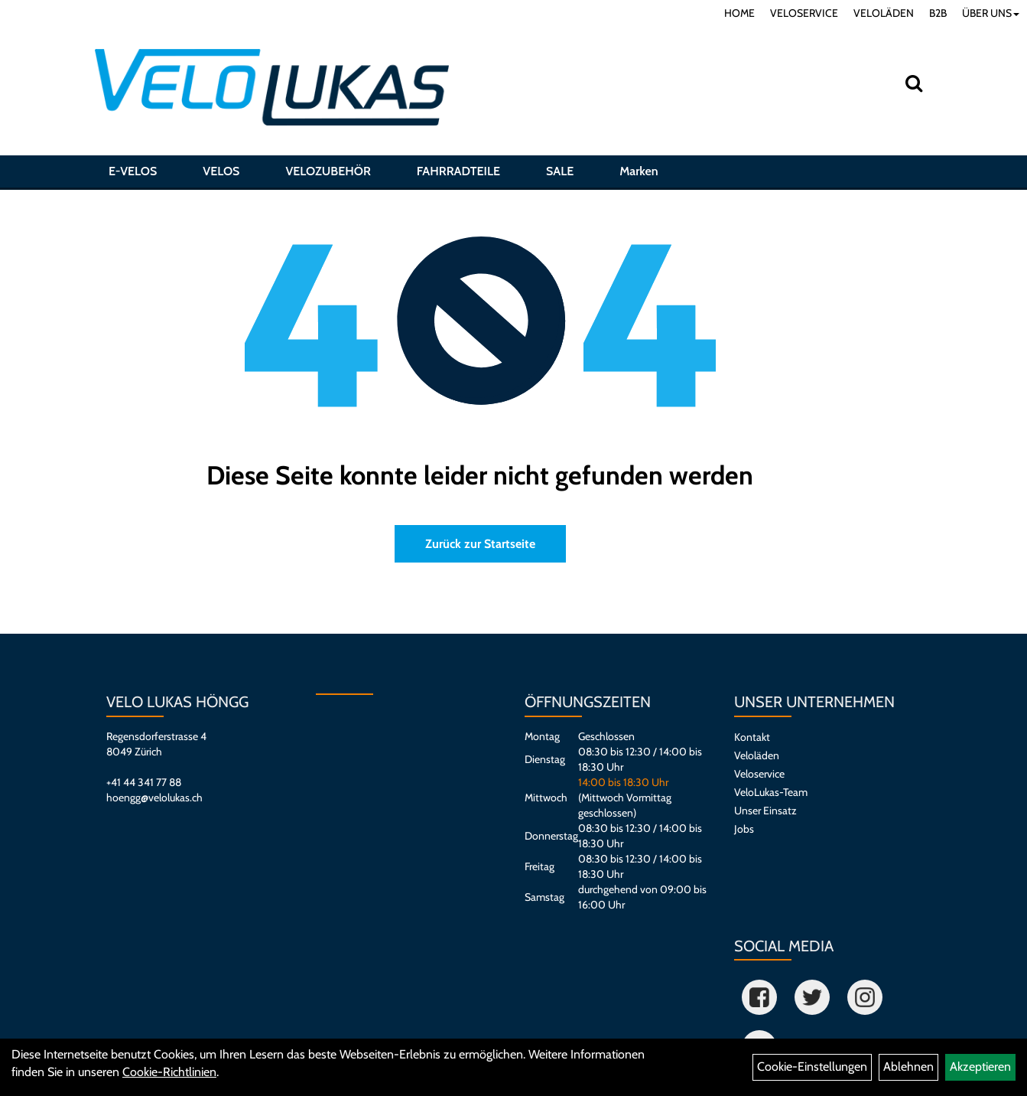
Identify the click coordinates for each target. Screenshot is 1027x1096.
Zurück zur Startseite (480, 544)
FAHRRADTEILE (458, 171)
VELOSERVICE (804, 13)
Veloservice (759, 774)
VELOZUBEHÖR (327, 171)
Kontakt (752, 737)
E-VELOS (133, 171)
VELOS (221, 171)
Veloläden (756, 755)
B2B (938, 13)
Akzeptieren (980, 1066)
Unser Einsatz (765, 810)
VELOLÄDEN (883, 13)
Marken (638, 171)
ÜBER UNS (990, 13)
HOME (739, 13)
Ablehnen (908, 1066)
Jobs (744, 829)
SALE (560, 171)
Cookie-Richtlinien (169, 1072)
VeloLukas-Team (771, 792)
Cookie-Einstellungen (812, 1066)
